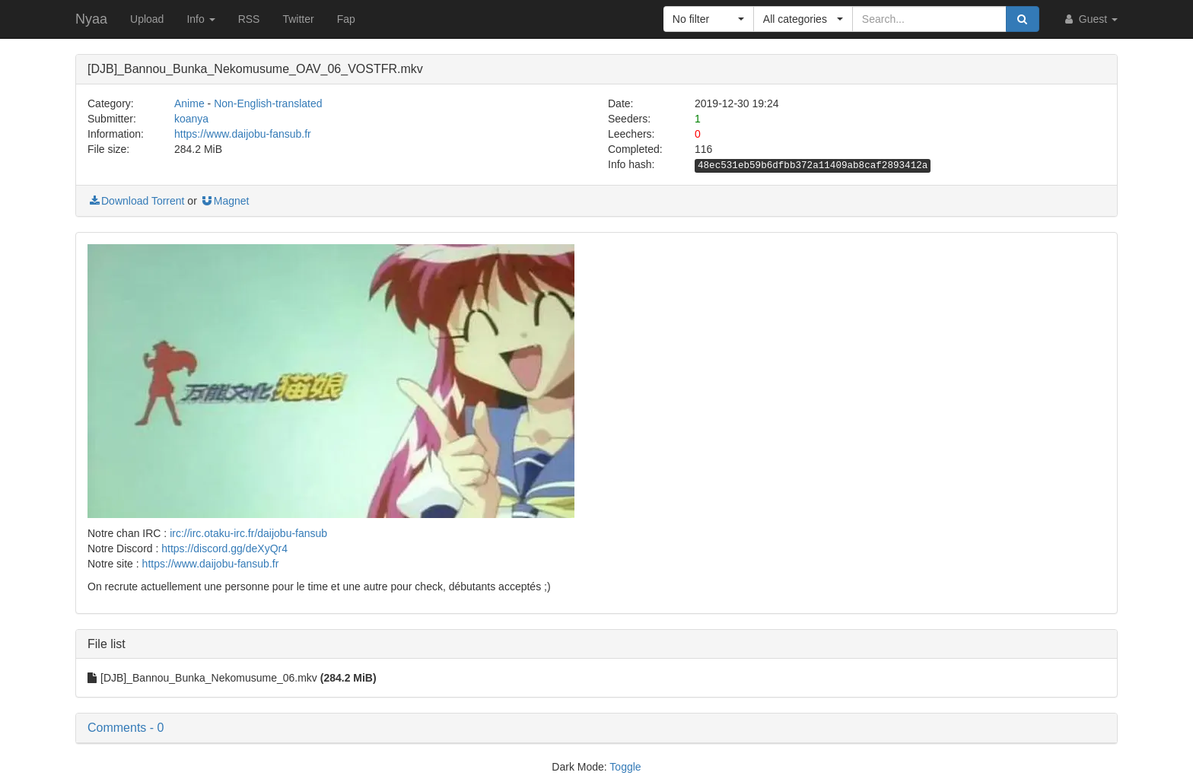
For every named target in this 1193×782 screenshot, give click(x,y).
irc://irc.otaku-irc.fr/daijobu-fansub (248, 533)
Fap (346, 19)
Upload (147, 19)
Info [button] (200, 19)
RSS (249, 19)
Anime (189, 103)
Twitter (297, 19)
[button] (708, 19)
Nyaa (91, 19)
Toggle (625, 767)
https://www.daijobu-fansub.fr (242, 134)
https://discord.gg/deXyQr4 (224, 548)
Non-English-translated (268, 103)
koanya (191, 119)
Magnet (225, 201)
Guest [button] (1090, 19)
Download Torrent (135, 201)
